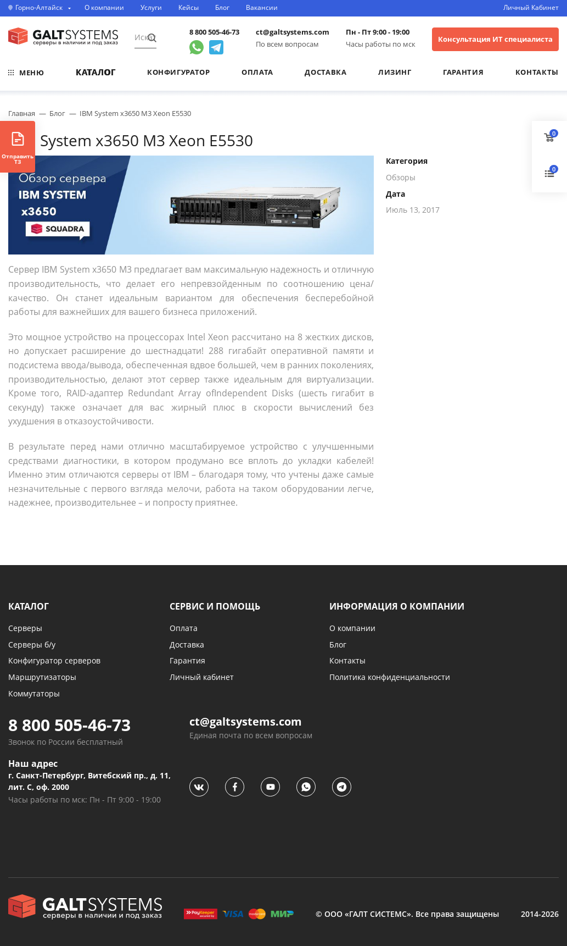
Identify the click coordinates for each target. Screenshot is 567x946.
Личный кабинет (202, 677)
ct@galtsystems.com (292, 32)
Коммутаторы (34, 693)
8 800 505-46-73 (214, 32)
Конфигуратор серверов (54, 660)
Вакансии (262, 7)
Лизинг (395, 72)
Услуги (151, 7)
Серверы (25, 628)
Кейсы (188, 7)
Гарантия (463, 72)
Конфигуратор (178, 72)
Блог (222, 7)
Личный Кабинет (531, 7)
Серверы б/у (31, 644)
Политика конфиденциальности (389, 677)
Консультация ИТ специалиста (495, 39)
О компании (104, 7)
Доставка (325, 72)
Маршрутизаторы (42, 677)
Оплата (257, 72)
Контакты (537, 72)
